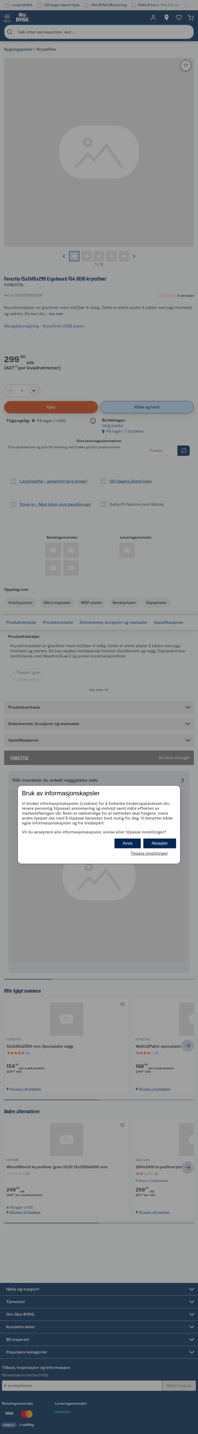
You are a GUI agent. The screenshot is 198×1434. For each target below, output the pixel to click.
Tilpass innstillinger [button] (149, 853)
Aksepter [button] (160, 843)
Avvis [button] (128, 843)
